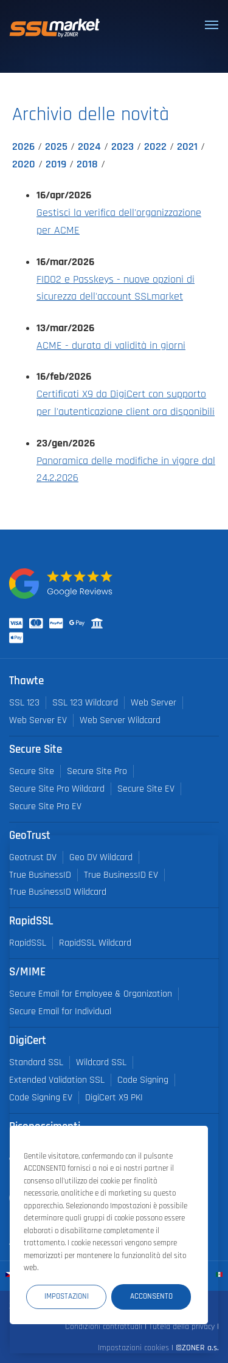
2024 (89, 146)
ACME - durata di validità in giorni (110, 345)
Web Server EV (38, 720)
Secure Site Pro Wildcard (57, 788)
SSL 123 (24, 702)
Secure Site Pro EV (45, 806)
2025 (56, 146)
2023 (122, 146)
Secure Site (31, 771)
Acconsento (151, 1296)
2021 (187, 146)
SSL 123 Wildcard (85, 702)
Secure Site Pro (97, 771)
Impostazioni (66, 1296)
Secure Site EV (145, 788)
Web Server (153, 702)
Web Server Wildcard (120, 720)
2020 (23, 164)
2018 (87, 164)
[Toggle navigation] (211, 25)
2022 (155, 146)
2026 (23, 146)
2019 (56, 164)
